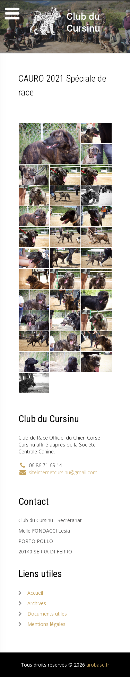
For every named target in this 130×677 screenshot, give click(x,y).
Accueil (35, 593)
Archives (36, 603)
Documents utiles (47, 613)
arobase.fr (97, 664)
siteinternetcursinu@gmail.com (63, 472)
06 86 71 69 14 (45, 465)
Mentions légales (46, 624)
